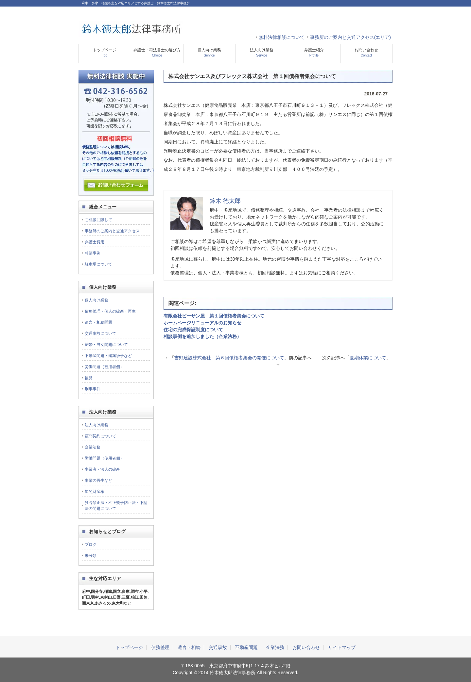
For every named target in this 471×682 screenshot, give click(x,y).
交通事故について (100, 333)
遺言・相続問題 (98, 322)
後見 (89, 378)
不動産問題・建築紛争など (108, 355)
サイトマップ (342, 647)
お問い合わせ (366, 52)
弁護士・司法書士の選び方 (157, 52)
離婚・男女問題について (106, 344)
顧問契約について (100, 436)
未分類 (90, 555)
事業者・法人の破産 (102, 469)
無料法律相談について (282, 37)
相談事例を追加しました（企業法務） (202, 336)
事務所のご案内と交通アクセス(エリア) (350, 37)
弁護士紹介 (314, 52)
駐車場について (98, 264)
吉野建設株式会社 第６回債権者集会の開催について (229, 357)
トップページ (104, 52)
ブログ (90, 544)
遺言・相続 (189, 647)
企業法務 (92, 447)
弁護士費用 (94, 242)
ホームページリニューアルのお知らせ (202, 322)
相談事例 (92, 253)
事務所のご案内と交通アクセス (112, 231)
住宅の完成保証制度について (193, 329)
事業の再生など (98, 480)
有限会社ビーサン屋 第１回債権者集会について (214, 315)
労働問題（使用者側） (104, 458)
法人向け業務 (261, 52)
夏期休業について (368, 357)
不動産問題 (246, 647)
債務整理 (160, 647)
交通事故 (218, 647)
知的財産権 (94, 491)
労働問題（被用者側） (104, 367)
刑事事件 (92, 389)
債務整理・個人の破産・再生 (110, 311)
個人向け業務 (209, 52)
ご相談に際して (98, 220)
